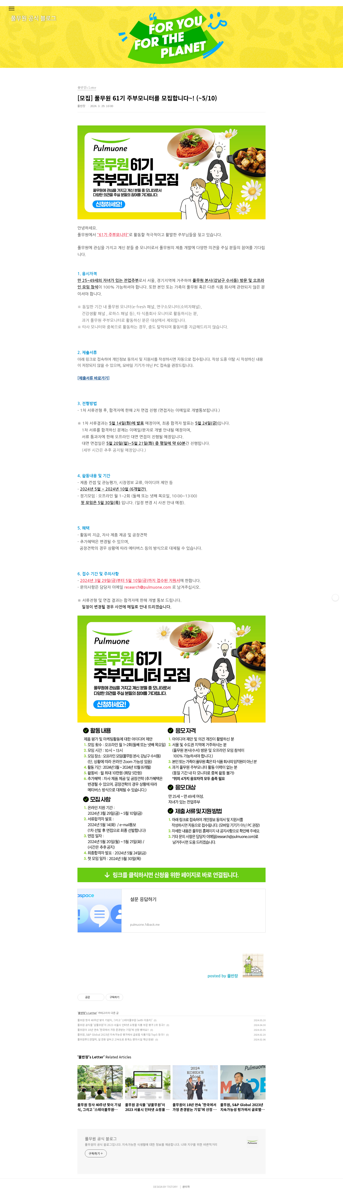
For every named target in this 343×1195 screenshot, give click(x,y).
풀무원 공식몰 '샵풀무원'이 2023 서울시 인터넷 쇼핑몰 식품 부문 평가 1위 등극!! (121, 1025)
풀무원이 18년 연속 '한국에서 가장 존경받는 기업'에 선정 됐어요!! (113, 1029)
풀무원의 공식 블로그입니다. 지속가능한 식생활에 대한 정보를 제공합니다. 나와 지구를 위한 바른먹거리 (151, 1144)
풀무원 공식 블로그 (101, 1138)
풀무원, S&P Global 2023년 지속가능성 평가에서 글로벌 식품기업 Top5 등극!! (121, 1034)
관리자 (186, 1186)
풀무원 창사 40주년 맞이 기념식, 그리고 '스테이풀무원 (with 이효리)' (114, 1020)
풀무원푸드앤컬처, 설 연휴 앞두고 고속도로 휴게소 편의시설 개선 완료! (115, 1039)
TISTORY (172, 1186)
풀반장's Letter (87, 1013)
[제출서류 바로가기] (93, 378)
